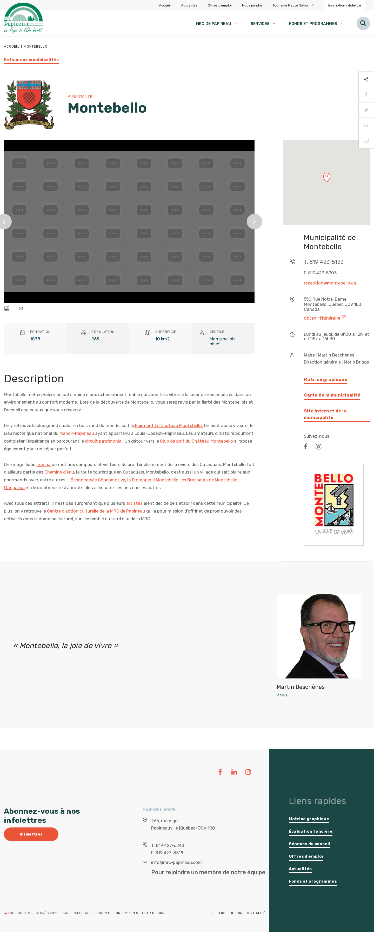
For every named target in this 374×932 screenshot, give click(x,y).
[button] (326, 177)
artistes (134, 503)
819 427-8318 (169, 852)
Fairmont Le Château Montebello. (168, 425)
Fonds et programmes (316, 23)
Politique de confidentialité (238, 913)
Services (263, 23)
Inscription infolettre (344, 5)
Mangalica (14, 487)
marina (43, 464)
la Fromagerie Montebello (152, 479)
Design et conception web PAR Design (130, 913)
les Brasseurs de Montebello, (210, 479)
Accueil (165, 5)
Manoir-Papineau (76, 433)
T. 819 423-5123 (324, 262)
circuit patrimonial (104, 441)
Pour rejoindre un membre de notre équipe (208, 872)
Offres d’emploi (220, 5)
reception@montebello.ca (330, 283)
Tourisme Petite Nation (293, 5)
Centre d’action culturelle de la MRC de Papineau (96, 511)
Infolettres (31, 834)
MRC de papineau (217, 23)
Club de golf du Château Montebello (196, 441)
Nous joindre (252, 5)
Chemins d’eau (59, 472)
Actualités (189, 5)
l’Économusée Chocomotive (97, 479)
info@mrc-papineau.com (176, 862)
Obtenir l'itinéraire (325, 317)
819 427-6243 (170, 845)
